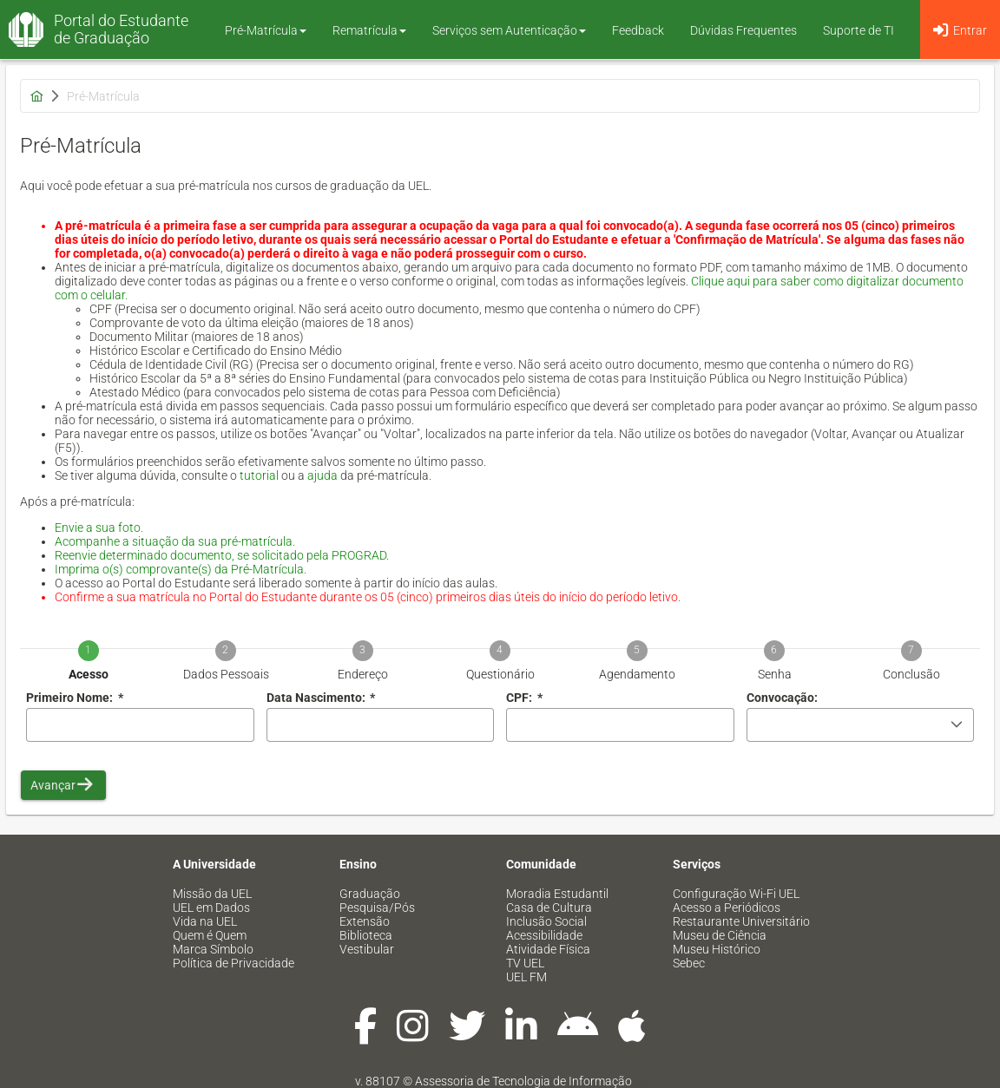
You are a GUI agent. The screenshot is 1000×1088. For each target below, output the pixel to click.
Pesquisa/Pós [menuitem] (377, 907)
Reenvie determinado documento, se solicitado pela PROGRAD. (222, 555)
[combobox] (380, 725)
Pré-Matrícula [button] (265, 30)
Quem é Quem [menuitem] (210, 935)
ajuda (322, 475)
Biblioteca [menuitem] (365, 935)
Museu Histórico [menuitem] (716, 949)
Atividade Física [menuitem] (548, 949)
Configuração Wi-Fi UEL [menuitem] (736, 894)
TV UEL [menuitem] (525, 963)
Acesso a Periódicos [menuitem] (726, 907)
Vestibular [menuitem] (366, 949)
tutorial (259, 475)
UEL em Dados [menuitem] (211, 907)
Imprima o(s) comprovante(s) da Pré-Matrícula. (180, 569)
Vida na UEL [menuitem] (205, 921)
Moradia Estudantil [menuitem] (557, 894)
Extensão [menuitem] (364, 921)
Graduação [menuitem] (369, 894)
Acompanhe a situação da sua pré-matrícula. (175, 541)
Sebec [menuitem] (689, 963)
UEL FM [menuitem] (526, 977)
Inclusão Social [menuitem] (546, 921)
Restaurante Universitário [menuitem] (741, 921)
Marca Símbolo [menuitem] (213, 949)
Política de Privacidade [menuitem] (233, 963)
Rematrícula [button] (369, 30)
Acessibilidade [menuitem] (544, 935)
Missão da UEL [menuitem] (212, 894)
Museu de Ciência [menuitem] (719, 935)
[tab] (88, 648)
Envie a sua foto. (99, 527)
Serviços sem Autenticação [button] (509, 30)
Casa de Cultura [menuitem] (549, 907)
